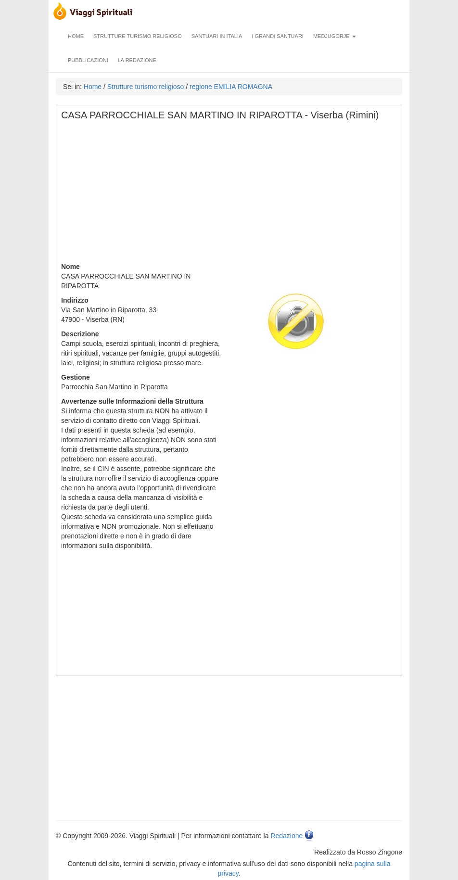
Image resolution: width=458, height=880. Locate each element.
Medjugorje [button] (334, 36)
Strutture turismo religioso (137, 36)
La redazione (137, 60)
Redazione (286, 836)
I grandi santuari (278, 36)
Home (76, 36)
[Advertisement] (229, 194)
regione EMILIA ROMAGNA (231, 86)
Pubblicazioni (88, 60)
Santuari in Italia (216, 36)
